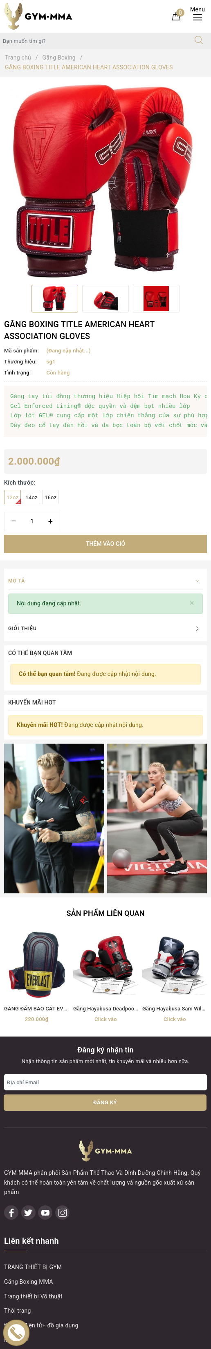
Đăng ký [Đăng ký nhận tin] (105, 962)
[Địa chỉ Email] (105, 942)
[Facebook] (11, 1050)
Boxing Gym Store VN (47, 1300)
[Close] (192, 603)
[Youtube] (45, 1050)
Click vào (105, 879)
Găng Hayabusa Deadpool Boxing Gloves (122, 869)
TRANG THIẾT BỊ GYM (33, 1105)
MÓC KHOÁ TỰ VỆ (28, 1193)
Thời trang (17, 1149)
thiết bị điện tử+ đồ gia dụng (41, 1163)
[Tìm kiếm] (198, 41)
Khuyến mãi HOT (32, 702)
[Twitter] (28, 1050)
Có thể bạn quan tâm (40, 653)
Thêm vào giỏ (105, 543)
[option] (105, 181)
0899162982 (50, 1242)
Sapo (178, 1340)
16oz (50, 497)
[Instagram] (62, 1050)
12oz (14, 499)
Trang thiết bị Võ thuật (33, 1134)
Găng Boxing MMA (28, 1119)
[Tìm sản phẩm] (93, 41)
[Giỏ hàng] (176, 16)
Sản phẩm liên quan (105, 773)
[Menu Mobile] (200, 16)
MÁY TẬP (16, 1178)
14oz (31, 497)
